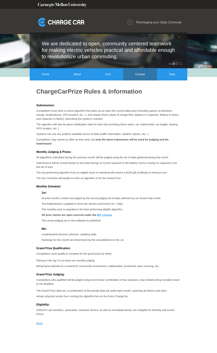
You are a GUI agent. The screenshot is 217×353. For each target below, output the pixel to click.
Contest (140, 74)
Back (39, 323)
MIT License (104, 214)
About (77, 74)
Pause (170, 64)
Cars (108, 74)
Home (45, 74)
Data (172, 74)
